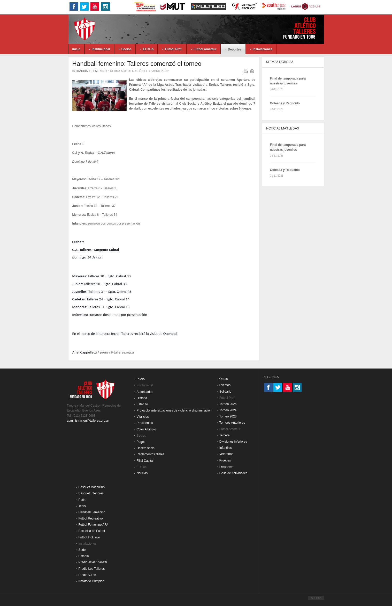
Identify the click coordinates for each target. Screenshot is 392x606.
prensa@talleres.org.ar (117, 352)
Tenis (82, 506)
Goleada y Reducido (285, 103)
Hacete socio (146, 448)
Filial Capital (145, 461)
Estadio (84, 556)
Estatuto (142, 404)
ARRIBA (316, 597)
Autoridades (145, 392)
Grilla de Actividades (233, 473)
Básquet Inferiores (91, 493)
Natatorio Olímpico (91, 581)
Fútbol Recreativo (91, 518)
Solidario (225, 391)
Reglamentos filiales (150, 454)
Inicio (141, 379)
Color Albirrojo (146, 429)
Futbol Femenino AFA (93, 524)
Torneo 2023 (228, 416)
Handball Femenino (91, 71)
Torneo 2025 (228, 404)
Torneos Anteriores (232, 422)
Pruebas (225, 460)
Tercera (224, 435)
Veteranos (226, 454)
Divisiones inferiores (233, 441)
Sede (82, 550)
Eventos (224, 385)
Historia (142, 398)
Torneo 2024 (228, 410)
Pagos (141, 442)
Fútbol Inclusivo (89, 537)
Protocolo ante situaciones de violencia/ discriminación (174, 410)
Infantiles (225, 448)
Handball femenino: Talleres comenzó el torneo (137, 63)
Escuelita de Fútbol (92, 531)
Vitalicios (143, 417)
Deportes (226, 467)
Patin (82, 500)
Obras (223, 379)
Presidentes (145, 423)
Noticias (142, 473)
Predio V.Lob (87, 575)
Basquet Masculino (92, 487)
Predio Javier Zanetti (93, 562)
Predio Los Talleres (92, 569)
